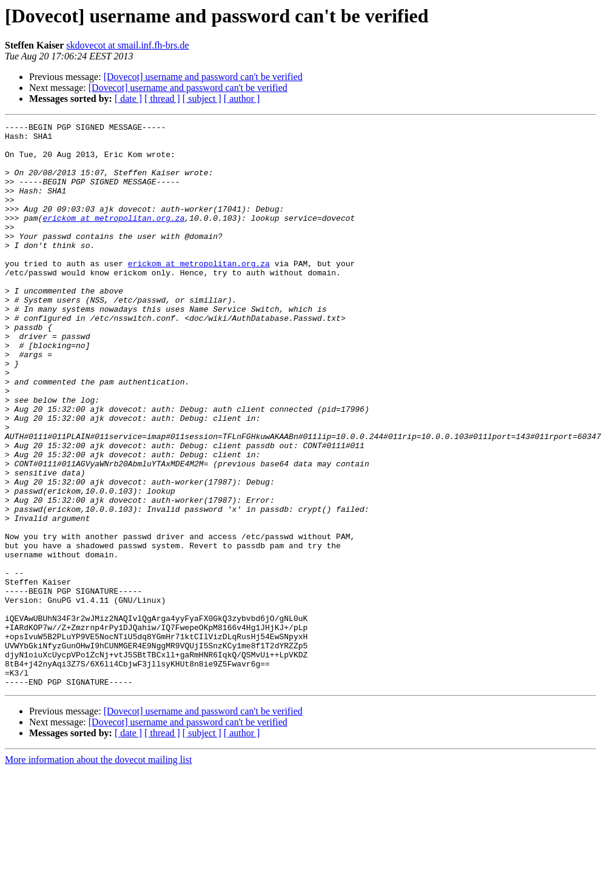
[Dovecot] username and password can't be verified (203, 77)
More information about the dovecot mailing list (98, 872)
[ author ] (242, 98)
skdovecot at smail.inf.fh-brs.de (127, 45)
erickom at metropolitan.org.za (113, 237)
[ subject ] (202, 98)
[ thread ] (162, 98)
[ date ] (128, 98)
